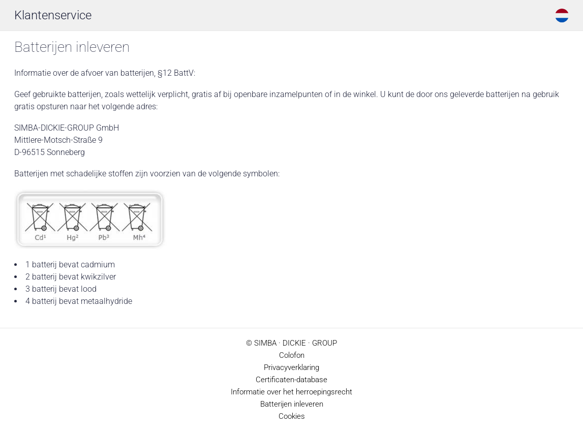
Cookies (292, 416)
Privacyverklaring (291, 367)
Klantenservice (52, 15)
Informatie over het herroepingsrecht (291, 391)
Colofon (291, 355)
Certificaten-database (291, 379)
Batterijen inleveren (291, 404)
